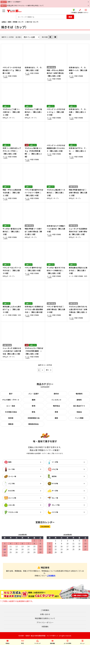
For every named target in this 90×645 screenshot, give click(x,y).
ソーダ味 (55, 462)
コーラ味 (11, 469)
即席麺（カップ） (18, 22)
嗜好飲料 (79, 393)
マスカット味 (13, 512)
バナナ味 (55, 512)
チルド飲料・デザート (10, 400)
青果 (56, 412)
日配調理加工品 (34, 418)
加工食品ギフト (79, 406)
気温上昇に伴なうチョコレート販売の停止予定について (25, 5)
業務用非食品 (33, 424)
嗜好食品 (56, 406)
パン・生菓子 (33, 393)
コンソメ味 (12, 498)
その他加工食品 (11, 412)
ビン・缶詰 (11, 406)
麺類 (9, 22)
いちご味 (55, 469)
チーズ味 (55, 491)
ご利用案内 (51, 575)
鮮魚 (33, 412)
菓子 (10, 393)
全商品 (4, 22)
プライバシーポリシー (45, 622)
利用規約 (45, 626)
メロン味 (11, 505)
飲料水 (56, 393)
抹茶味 (54, 476)
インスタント (56, 400)
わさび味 (11, 491)
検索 (70, 16)
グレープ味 (56, 505)
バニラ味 (11, 483)
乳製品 (79, 412)
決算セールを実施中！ (14, 2)
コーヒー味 (12, 476)
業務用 (10, 424)
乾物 (33, 406)
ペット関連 (79, 418)
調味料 (79, 400)
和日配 (10, 418)
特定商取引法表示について (45, 618)
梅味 (9, 462)
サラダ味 (55, 483)
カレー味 (55, 498)
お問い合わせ (45, 614)
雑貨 (56, 418)
